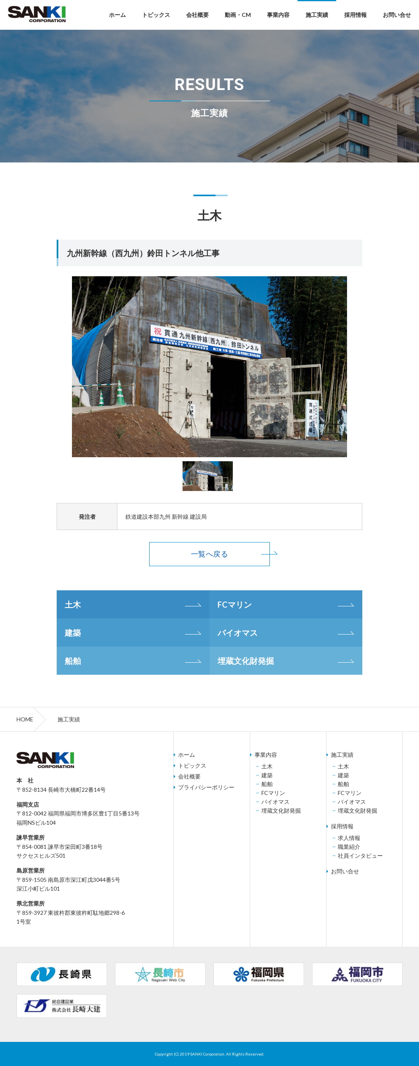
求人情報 (349, 838)
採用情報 (355, 14)
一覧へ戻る (209, 554)
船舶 (73, 660)
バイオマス (238, 632)
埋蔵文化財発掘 (246, 660)
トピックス (156, 14)
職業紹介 (349, 847)
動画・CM (238, 14)
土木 (73, 604)
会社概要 (197, 14)
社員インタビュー (360, 856)
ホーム (117, 14)
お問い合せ (397, 14)
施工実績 (317, 14)
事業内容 (278, 14)
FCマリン (235, 604)
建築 (73, 632)
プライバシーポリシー (206, 787)
